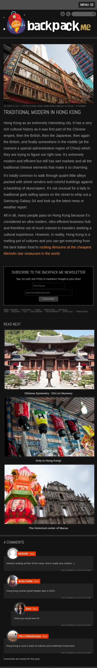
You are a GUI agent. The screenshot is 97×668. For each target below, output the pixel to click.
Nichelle (23, 553)
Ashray (82, 106)
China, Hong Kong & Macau (50, 106)
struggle (68, 312)
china (37, 310)
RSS (68, 14)
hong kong (49, 310)
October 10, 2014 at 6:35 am (77, 598)
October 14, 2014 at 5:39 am (77, 653)
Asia (34, 106)
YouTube (62, 14)
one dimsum (36, 312)
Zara (28, 608)
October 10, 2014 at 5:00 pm (77, 625)
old (25, 312)
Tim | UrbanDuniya (29, 636)
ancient (14, 310)
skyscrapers (52, 312)
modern (16, 312)
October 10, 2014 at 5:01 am (77, 570)
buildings (26, 310)
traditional (82, 312)
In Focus (69, 106)
